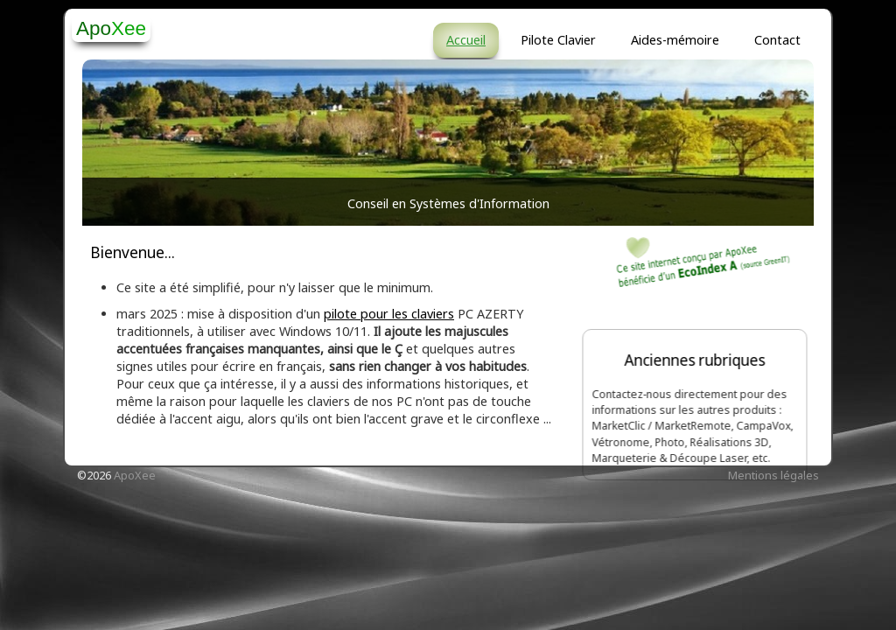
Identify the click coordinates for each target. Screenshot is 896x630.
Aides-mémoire (675, 40)
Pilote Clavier (558, 40)
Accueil (466, 40)
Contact (777, 40)
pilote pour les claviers (389, 313)
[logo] (111, 28)
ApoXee (135, 475)
